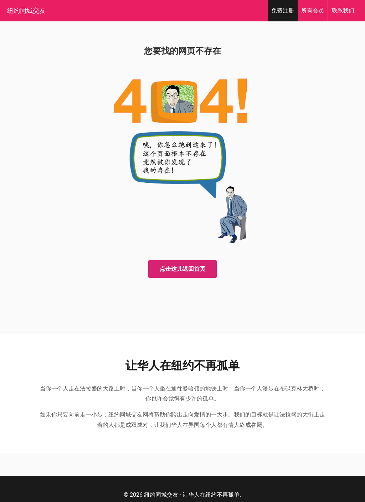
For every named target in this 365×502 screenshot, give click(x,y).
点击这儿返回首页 (182, 268)
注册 (282, 10)
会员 (312, 10)
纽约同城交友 (26, 10)
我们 (342, 10)
